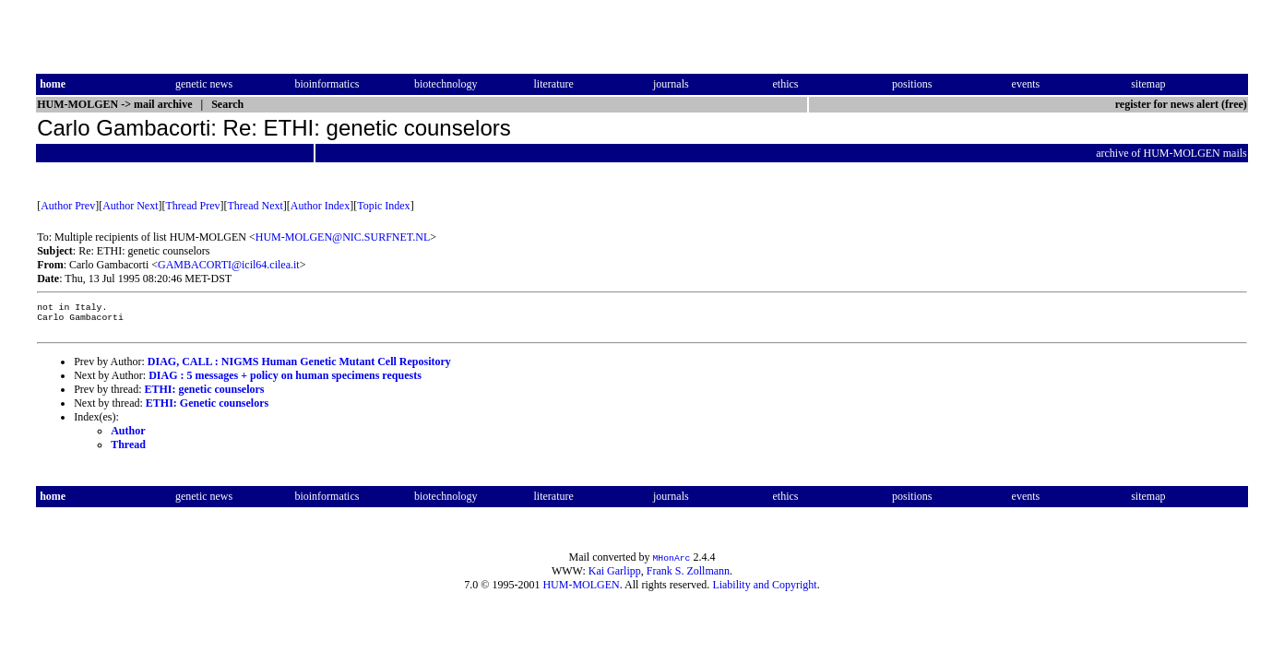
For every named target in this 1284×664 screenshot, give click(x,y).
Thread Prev (193, 205)
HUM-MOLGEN (580, 590)
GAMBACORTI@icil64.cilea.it (229, 264)
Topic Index (383, 205)
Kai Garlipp (614, 576)
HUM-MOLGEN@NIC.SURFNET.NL (343, 237)
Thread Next (255, 205)
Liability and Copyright (764, 590)
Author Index (320, 205)
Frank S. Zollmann (688, 576)
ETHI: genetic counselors (205, 394)
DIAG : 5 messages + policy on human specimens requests (285, 380)
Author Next (130, 205)
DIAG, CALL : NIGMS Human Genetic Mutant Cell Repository (299, 367)
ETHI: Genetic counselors (207, 408)
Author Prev (68, 205)
